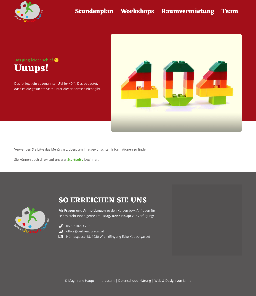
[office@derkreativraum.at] (62, 231)
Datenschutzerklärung (134, 280)
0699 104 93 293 (78, 226)
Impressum (106, 280)
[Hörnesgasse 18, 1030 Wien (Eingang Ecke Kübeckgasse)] (62, 237)
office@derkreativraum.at (85, 231)
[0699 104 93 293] (62, 226)
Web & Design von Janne (172, 280)
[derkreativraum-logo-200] (28, 11)
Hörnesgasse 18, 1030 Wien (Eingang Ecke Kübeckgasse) (108, 236)
